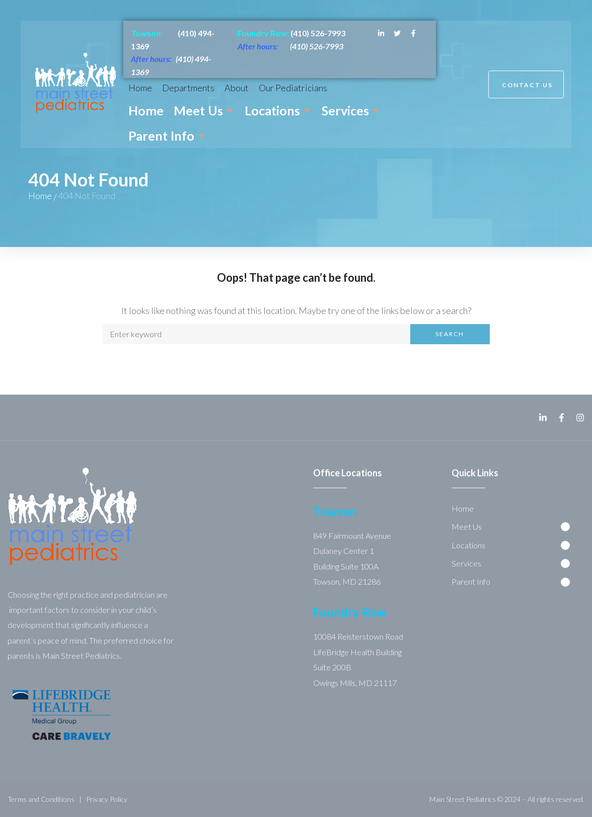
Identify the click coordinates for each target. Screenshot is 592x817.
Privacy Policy (106, 799)
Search (449, 334)
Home (40, 195)
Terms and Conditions (41, 799)
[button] (204, 110)
